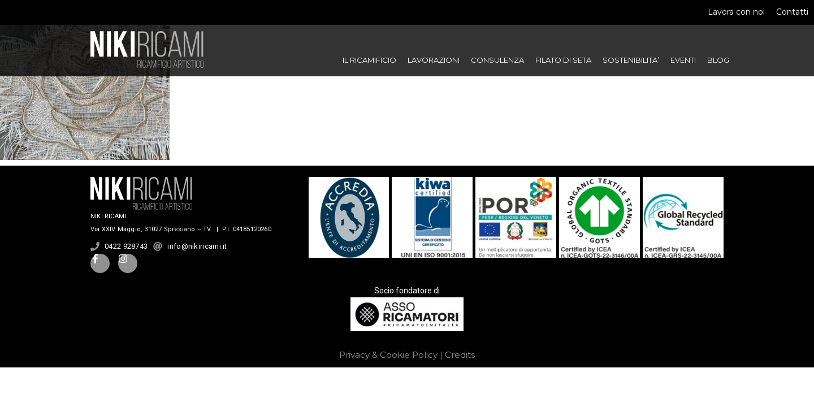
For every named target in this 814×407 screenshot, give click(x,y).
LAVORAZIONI (434, 59)
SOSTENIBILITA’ (631, 59)
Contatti (792, 12)
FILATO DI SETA (563, 59)
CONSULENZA (497, 59)
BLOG (718, 59)
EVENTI (683, 59)
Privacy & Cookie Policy (388, 354)
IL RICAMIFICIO (369, 59)
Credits (460, 354)
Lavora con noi (736, 12)
